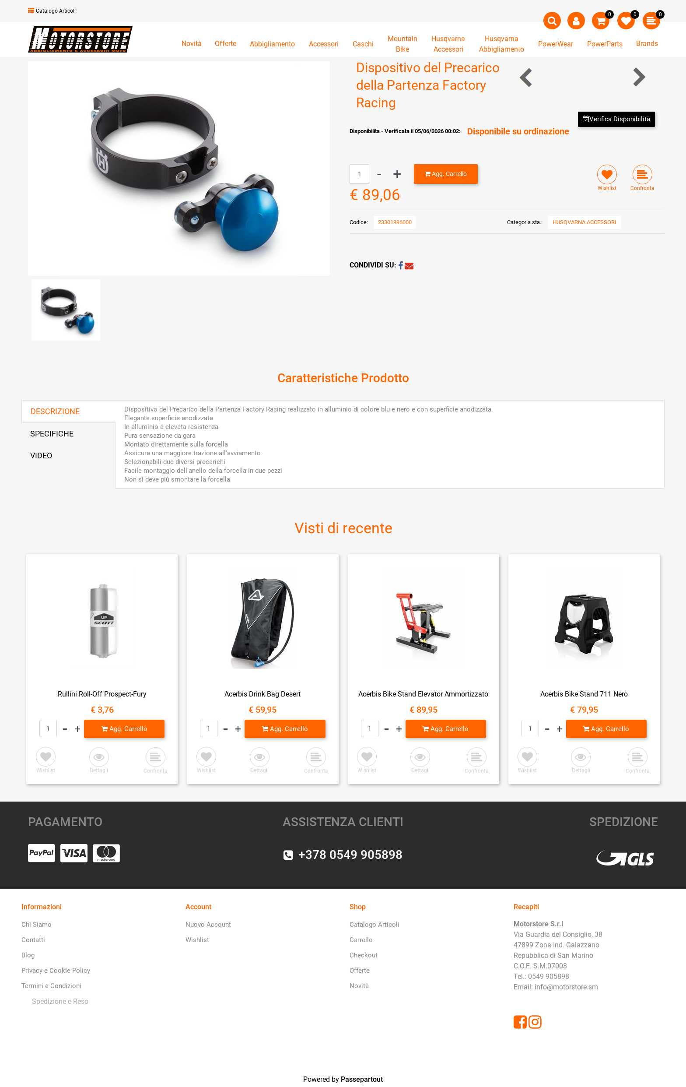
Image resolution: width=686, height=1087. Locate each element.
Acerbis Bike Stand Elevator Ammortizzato (423, 694)
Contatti (33, 940)
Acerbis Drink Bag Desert (262, 694)
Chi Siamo (36, 925)
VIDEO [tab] (41, 455)
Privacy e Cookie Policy (55, 970)
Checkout (364, 955)
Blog (28, 955)
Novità (192, 43)
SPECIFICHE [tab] (52, 433)
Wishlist (197, 940)
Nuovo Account (208, 925)
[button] (179, 168)
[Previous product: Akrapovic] (526, 77)
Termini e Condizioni (51, 986)
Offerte (225, 43)
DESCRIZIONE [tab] (55, 411)
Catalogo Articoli (52, 11)
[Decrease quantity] (379, 174)
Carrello (361, 940)
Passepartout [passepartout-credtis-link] (362, 1079)
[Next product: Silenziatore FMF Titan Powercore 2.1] (638, 77)
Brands (647, 43)
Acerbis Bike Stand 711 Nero (584, 694)
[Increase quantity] (397, 174)
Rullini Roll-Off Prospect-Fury (102, 694)
